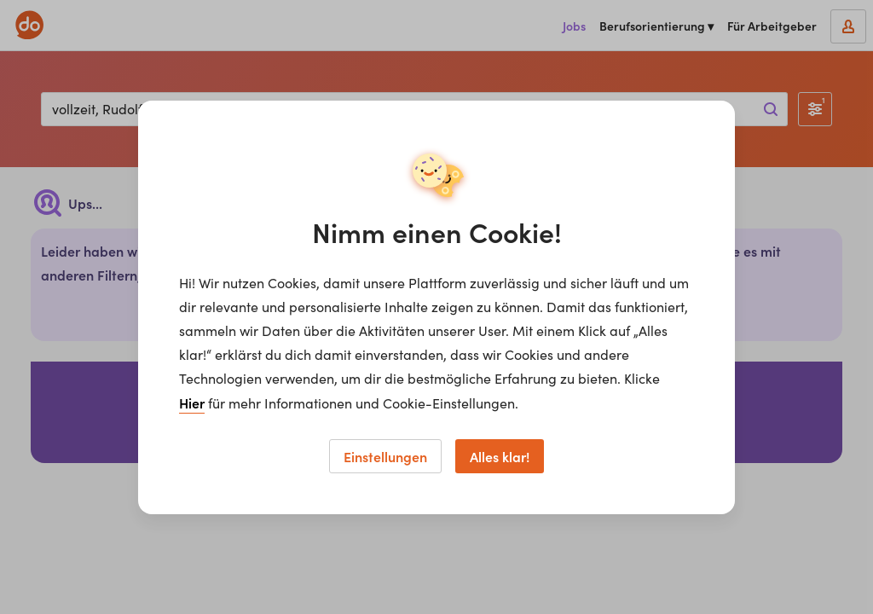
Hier (192, 402)
